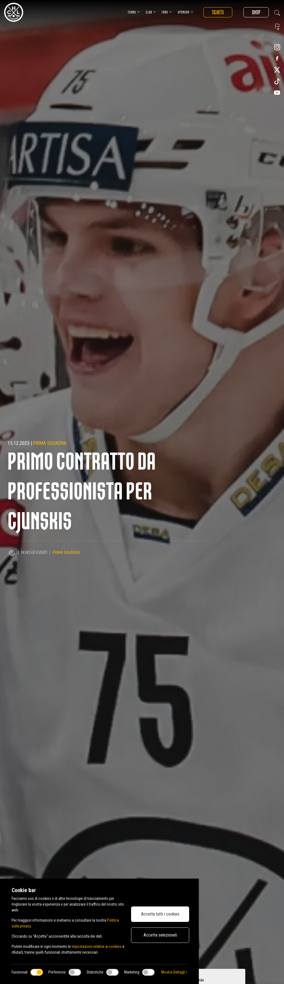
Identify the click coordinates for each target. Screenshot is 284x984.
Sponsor (186, 12)
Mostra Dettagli (174, 972)
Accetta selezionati (160, 935)
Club (151, 12)
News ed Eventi (34, 552)
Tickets (218, 12)
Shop (256, 12)
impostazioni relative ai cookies (97, 946)
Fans (167, 12)
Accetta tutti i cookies (160, 914)
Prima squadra (49, 443)
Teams (134, 12)
